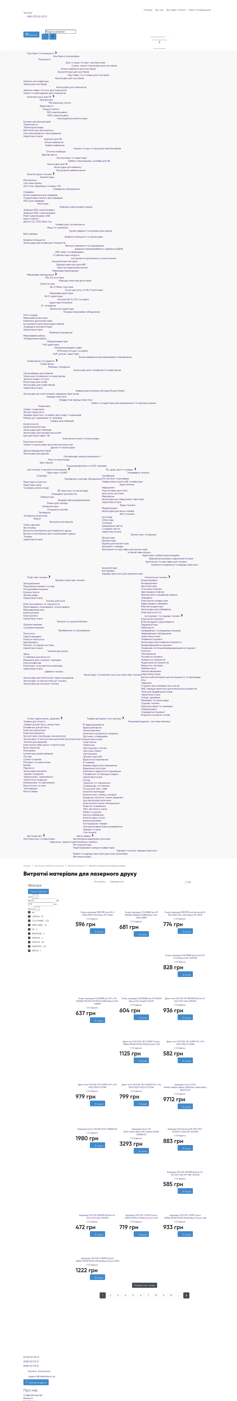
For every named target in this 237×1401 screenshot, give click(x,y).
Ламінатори (38, 496)
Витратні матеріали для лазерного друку (47, 530)
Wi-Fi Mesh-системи (48, 287)
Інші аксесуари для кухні (97, 800)
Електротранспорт (34, 730)
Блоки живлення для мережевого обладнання (77, 357)
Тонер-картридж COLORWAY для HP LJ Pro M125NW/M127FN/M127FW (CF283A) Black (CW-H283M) (97, 1001)
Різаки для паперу (45, 503)
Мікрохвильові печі (33, 609)
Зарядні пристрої (45, 396)
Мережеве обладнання (38, 274)
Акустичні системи (113, 493)
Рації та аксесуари (46, 459)
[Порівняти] (99, 935)
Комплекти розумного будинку (100, 733)
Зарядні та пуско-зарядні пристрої (115, 850)
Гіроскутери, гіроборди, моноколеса (44, 736)
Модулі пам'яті (41, 109)
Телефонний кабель (34, 338)
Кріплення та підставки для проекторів (124, 549)
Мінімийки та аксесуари (155, 700)
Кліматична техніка (154, 577)
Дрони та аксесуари (49, 447)
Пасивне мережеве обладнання (61, 311)
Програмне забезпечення (54, 170)
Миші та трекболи (45, 227)
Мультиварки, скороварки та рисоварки (46, 606)
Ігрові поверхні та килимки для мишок (67, 230)
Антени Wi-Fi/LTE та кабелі (56, 299)
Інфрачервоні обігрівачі (154, 603)
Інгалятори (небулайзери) (38, 753)
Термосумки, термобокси (38, 776)
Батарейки (108, 570)
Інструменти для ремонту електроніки (69, 258)
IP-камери (89, 762)
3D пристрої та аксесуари (55, 490)
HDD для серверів (33, 200)
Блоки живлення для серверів (40, 195)
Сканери (35, 475)
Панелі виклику (91, 730)
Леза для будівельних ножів (156, 691)
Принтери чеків (32, 484)
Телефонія (37, 512)
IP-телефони (39, 305)
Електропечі (30, 615)
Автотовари (82, 836)
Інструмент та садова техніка (160, 616)
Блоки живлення (43, 142)
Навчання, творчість (48, 841)
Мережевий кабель (34, 335)
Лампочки (89, 745)
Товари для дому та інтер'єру (102, 718)
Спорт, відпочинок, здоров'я (41, 718)
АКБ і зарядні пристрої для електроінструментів (169, 688)
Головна (148, 10)
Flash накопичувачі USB (36, 215)
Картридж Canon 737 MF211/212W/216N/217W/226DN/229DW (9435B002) (141, 1132)
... (179, 1295)
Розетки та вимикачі (94, 806)
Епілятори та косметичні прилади (43, 665)
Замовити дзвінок (36, 1382)
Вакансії (28, 1398)
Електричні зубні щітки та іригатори (44, 744)
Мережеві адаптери (48, 293)
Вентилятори (149, 586)
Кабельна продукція (47, 332)
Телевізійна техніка (125, 472)
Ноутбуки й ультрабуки (51, 56)
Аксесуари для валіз (35, 771)
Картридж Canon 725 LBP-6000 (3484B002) (97, 1129)
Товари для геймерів (48, 420)
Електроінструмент (152, 618)
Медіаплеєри (109, 508)
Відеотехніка (118, 505)
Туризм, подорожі (33, 773)
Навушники (108, 487)
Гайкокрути (147, 627)
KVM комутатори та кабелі (55, 350)
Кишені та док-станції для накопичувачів (72, 148)
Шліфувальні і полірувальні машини (161, 630)
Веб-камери (30, 233)
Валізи (27, 765)
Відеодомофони (92, 727)
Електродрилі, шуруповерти (157, 621)
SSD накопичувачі (45, 112)
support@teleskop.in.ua (41, 1376)
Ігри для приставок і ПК (36, 435)
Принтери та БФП (45, 472)
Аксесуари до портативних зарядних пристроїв (51, 393)
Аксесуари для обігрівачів (156, 609)
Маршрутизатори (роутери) (57, 280)
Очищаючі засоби (45, 509)
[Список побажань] (151, 25)
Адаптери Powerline (47, 302)
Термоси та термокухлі (96, 782)
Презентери (109, 540)
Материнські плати (47, 102)
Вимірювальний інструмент (156, 645)
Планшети (37, 59)
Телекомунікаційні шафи (52, 347)
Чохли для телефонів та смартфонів (44, 376)
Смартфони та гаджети (39, 361)
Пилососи (29, 633)
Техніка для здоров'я (35, 741)
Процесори (38, 99)
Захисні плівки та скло (36, 379)
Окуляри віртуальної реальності (62, 456)
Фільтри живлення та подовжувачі (63, 245)
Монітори (35, 203)
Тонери (27, 536)
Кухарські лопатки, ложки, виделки (103, 797)
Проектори (108, 537)
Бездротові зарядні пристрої (57, 399)
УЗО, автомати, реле (95, 809)
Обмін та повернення (199, 10)
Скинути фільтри (38, 891)
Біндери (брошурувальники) (56, 500)
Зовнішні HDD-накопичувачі (39, 212)
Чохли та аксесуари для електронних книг (48, 444)
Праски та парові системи (38, 645)
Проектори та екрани (129, 534)
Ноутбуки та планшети (38, 53)
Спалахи (107, 522)
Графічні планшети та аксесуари (63, 236)
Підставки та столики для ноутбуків (66, 75)
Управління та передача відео (100, 774)
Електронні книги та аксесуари (61, 438)
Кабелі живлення (43, 145)
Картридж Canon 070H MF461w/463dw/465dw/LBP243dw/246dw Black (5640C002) (185, 1087)
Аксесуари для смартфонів (39, 384)
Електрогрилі (31, 612)
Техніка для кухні (44, 600)
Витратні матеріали (48, 521)
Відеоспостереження (95, 759)
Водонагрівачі (149, 580)
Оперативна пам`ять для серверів (42, 197)
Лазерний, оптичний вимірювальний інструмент (168, 648)
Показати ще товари (144, 1285)
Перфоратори (149, 624)
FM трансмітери (82, 844)
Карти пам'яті (31, 218)
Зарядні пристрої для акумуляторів (122, 573)
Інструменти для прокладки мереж (43, 323)
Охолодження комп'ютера (55, 118)
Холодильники (31, 583)
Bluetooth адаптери (48, 308)
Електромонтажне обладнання (101, 803)
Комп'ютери (38, 177)
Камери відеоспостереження (100, 765)
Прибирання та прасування (56, 630)
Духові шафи (30, 595)
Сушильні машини (33, 627)
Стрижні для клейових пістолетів (160, 685)
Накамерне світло (112, 525)
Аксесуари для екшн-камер (118, 511)
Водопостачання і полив (155, 714)
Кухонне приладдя (94, 791)
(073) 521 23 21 (31, 1357)
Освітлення (89, 742)
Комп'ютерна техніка (37, 174)
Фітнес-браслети (33, 412)
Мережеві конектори (35, 317)
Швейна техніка (43, 671)
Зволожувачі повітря (152, 591)
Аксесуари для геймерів (37, 429)
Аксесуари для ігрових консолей (42, 432)
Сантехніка (89, 832)
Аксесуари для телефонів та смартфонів (72, 370)
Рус (30, 12)
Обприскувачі (149, 709)
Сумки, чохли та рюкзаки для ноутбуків (70, 65)
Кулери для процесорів (36, 121)
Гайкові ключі (148, 668)
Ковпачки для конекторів (37, 320)
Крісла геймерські (93, 814)
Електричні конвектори (154, 600)
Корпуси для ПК (42, 139)
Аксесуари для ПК (45, 164)
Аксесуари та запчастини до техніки (44, 680)
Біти (143, 680)
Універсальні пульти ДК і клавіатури (122, 481)
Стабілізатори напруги (51, 255)
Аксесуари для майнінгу (52, 167)
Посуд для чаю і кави (95, 788)
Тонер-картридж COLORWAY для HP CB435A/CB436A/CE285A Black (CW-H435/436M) (141, 915)
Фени (26, 654)
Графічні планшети (34, 239)
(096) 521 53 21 (31, 1361)
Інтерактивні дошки (126, 552)
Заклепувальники (151, 671)
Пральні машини (32, 624)
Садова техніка (150, 703)
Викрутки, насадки (152, 665)
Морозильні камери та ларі (38, 586)
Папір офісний (31, 524)
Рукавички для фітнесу (36, 727)
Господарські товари (95, 823)
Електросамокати (33, 733)
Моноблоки (30, 180)
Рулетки (146, 650)
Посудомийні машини (35, 589)
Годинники (36, 406)
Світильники (90, 753)
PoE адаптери (41, 344)
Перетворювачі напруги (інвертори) (93, 847)
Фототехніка (118, 513)
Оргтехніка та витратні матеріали (45, 469)
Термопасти (30, 124)
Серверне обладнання (51, 189)
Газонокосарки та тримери (157, 706)
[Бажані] (96, 935)
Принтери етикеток (35, 481)
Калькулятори (40, 506)
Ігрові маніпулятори (34, 426)
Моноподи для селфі (35, 381)
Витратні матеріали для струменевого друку (49, 533)
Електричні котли (151, 612)
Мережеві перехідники (50, 270)
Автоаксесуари (82, 856)
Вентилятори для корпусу (38, 130)
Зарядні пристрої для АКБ (54, 264)
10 (171, 1295)
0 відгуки (93, 919)
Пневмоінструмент (152, 639)
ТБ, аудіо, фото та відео (118, 469)
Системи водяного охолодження (42, 133)
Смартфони (38, 363)
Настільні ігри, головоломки (39, 838)
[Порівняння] (151, 29)
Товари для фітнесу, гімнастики (41, 724)
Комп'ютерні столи (94, 817)
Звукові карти (40, 154)
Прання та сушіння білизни (55, 621)
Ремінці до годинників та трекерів (42, 417)
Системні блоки (32, 183)
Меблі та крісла (92, 812)
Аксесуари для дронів (36, 453)
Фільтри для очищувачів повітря (159, 594)
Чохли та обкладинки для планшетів (44, 93)
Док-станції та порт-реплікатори (64, 62)
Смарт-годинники (33, 409)
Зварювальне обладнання (156, 633)
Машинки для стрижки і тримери (42, 660)
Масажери (29, 750)
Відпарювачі (30, 642)
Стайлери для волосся (36, 657)
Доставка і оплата (176, 10)
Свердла (146, 682)
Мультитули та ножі (34, 785)
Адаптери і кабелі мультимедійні (140, 555)
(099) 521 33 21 (31, 1365)
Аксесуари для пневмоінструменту (161, 642)
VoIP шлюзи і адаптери (51, 353)
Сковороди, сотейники (96, 785)
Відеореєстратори (94, 768)
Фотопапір (29, 527)
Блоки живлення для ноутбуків (59, 68)
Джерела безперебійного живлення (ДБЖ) (73, 248)
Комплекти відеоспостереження (102, 771)
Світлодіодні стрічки (95, 748)
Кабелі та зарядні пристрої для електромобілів (100, 853)
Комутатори (39, 283)
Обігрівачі (146, 597)
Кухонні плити (31, 592)
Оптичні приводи (44, 151)
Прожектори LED (92, 756)
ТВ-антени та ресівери (115, 478)
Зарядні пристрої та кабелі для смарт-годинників (52, 415)
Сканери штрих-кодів (36, 487)
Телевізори (108, 475)
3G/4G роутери (43, 277)
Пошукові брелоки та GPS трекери (65, 465)
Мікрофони (108, 496)
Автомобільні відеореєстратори (91, 838)
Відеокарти (38, 106)
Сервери (28, 192)
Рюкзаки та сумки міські (37, 762)
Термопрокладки (33, 127)
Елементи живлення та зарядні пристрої (150, 564)
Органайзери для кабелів (38, 373)
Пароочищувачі (32, 636)
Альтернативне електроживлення (102, 826)
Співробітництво (32, 1395)
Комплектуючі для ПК (37, 96)
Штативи (107, 517)
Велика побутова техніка (54, 580)
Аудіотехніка (118, 484)
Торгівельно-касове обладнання (62, 478)
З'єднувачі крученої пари (37, 326)
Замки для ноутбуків (35, 84)
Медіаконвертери (45, 341)
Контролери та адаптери (55, 157)
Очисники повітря (151, 589)
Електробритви (32, 662)
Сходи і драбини (150, 697)
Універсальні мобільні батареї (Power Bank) (73, 390)
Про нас (159, 10)
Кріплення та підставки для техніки (144, 561)
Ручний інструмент (152, 656)
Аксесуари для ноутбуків (53, 78)
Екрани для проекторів (115, 543)
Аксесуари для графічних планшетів (44, 242)
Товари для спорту (34, 721)
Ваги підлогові (31, 747)
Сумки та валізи (32, 759)
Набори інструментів (153, 659)
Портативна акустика (114, 490)
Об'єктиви (107, 520)
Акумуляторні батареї (50, 261)
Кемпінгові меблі (92, 820)
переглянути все (33, 136)
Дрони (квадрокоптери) (37, 450)
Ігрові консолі (31, 423)
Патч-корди (30, 315)
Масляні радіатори (152, 606)
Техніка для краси (45, 651)
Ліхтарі (27, 756)
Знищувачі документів (50, 493)
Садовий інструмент (153, 712)
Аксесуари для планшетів (54, 87)
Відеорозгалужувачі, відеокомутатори (147, 558)
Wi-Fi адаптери (43, 296)
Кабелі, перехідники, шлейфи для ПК (66, 160)
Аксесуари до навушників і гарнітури (123, 499)
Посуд (86, 780)
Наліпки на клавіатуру (36, 81)
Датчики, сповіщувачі (95, 736)
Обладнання (148, 653)
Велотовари (30, 791)
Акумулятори (109, 567)
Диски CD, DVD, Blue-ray (37, 221)
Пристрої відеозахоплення (55, 267)
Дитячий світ (32, 836)
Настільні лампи (92, 750)
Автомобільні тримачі (85, 841)
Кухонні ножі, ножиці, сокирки (100, 794)
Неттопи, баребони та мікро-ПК (42, 186)
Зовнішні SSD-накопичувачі (39, 209)
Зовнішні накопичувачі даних (57, 206)
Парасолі (28, 768)
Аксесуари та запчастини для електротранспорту (53, 739)
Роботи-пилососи (33, 639)
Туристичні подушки (35, 779)
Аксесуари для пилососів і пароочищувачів (48, 677)
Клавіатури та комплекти (54, 224)
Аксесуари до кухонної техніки (41, 683)
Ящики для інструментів (155, 662)
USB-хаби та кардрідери (53, 251)
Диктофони (38, 462)
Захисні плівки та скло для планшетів (44, 90)
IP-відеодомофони (93, 724)
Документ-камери (112, 546)
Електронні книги (33, 441)
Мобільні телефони (46, 366)
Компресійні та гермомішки (39, 782)
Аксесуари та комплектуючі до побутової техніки (82, 674)
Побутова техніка (35, 577)
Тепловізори (30, 788)
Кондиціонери (149, 583)
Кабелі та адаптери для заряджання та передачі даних (89, 403)
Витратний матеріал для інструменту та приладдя (170, 677)
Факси (32, 518)
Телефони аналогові (35, 515)
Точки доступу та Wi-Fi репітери (63, 290)
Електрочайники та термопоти (41, 604)
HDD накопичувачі (45, 115)
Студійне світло (111, 528)
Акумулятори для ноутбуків (56, 71)
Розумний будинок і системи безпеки (126, 721)
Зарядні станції (92, 829)
